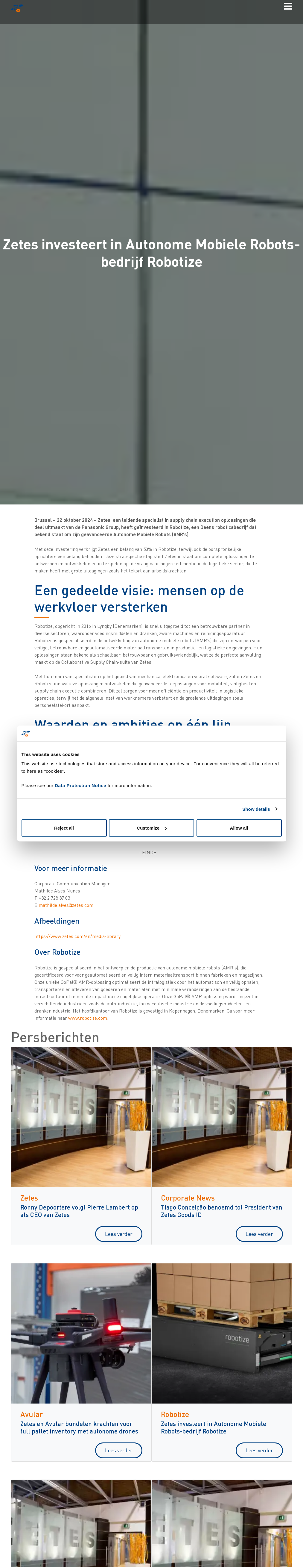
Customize (152, 828)
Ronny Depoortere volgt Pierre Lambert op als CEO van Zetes (79, 1210)
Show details (256, 808)
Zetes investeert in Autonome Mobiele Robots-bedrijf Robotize (213, 1427)
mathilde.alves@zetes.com (66, 905)
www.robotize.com (87, 1018)
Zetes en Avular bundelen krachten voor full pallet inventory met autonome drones (79, 1427)
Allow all (239, 828)
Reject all (64, 828)
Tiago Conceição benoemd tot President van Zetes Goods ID (221, 1210)
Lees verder (119, 1233)
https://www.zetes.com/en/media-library (77, 936)
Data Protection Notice (80, 785)
